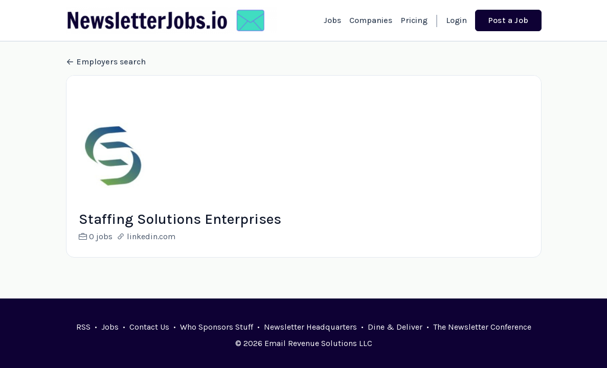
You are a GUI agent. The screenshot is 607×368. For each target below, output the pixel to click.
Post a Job (508, 20)
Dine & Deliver (395, 327)
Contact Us (149, 327)
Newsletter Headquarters (310, 327)
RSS (83, 327)
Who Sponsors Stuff (216, 327)
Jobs (332, 20)
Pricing (414, 20)
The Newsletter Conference (482, 327)
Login (456, 20)
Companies (370, 20)
